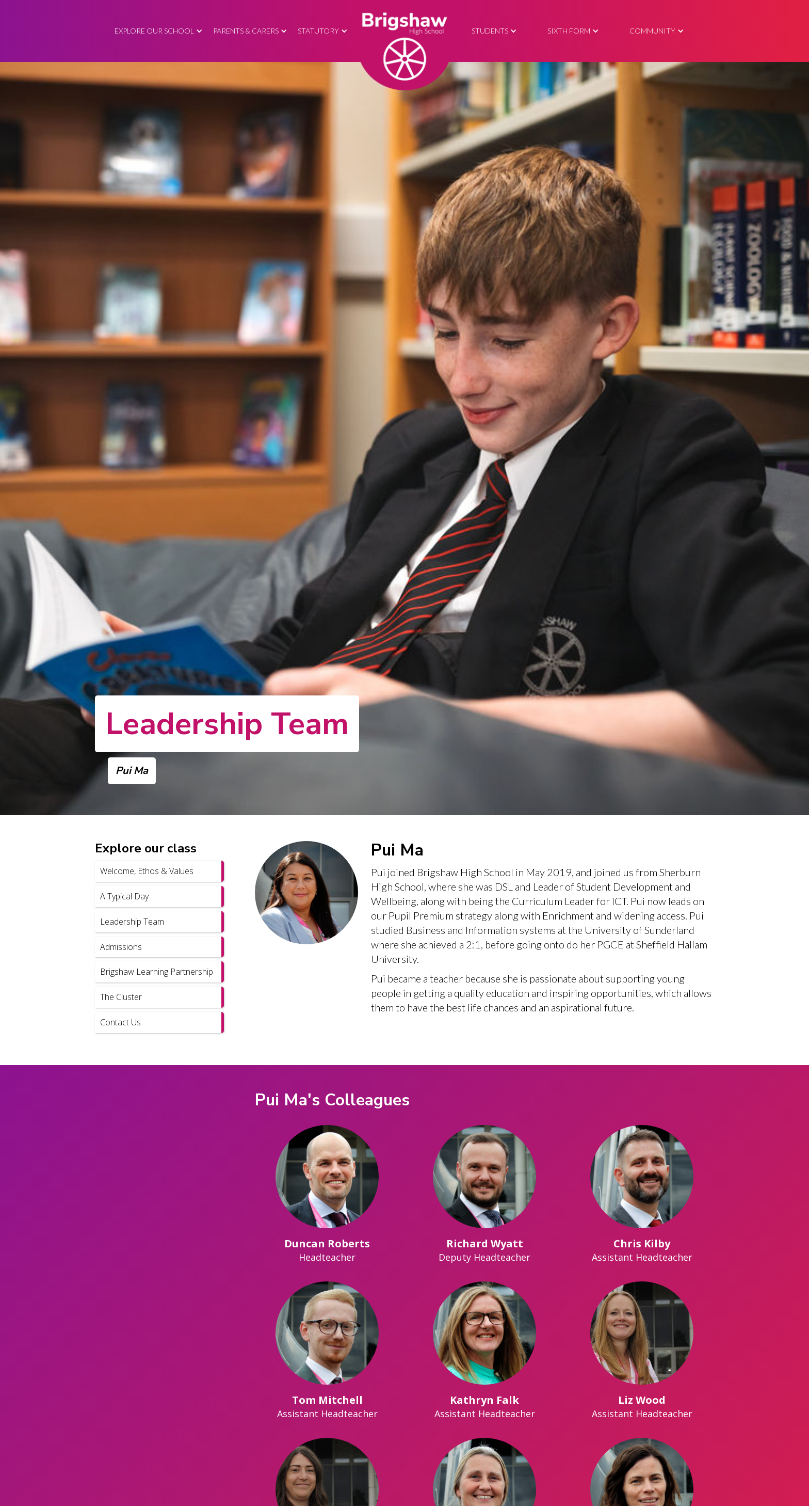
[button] (158, 31)
